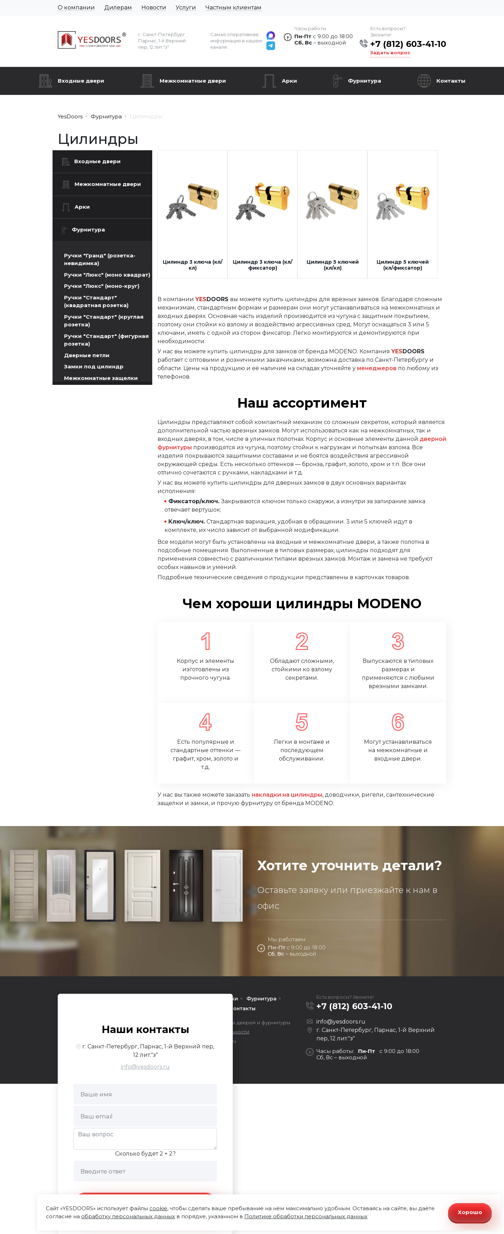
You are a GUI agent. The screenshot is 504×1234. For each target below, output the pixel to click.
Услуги (186, 7)
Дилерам (118, 7)
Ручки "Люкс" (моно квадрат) (107, 274)
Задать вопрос (390, 52)
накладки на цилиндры (287, 794)
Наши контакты (145, 1029)
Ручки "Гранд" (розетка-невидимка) (99, 259)
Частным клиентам (233, 7)
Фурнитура (364, 80)
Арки (289, 80)
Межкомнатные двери (193, 80)
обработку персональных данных (128, 1216)
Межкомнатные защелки (101, 378)
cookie (158, 1208)
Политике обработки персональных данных (306, 1216)
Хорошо (470, 1212)
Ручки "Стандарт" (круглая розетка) (104, 320)
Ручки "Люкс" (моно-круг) (101, 286)
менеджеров (377, 368)
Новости (153, 7)
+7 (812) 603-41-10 (408, 44)
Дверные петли (87, 355)
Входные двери (81, 80)
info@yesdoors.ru (145, 1066)
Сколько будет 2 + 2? (145, 1153)
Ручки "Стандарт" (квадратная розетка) (96, 301)
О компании (76, 7)
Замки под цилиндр (94, 366)
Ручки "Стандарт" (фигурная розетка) (106, 340)
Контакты (450, 80)
